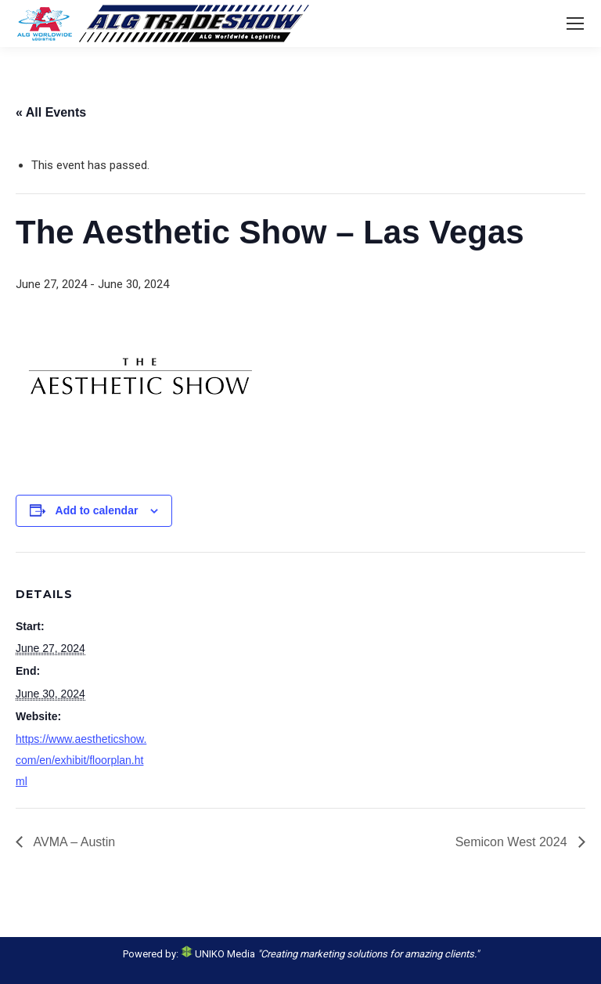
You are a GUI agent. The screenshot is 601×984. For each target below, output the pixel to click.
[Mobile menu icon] (575, 23)
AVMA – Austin (73, 842)
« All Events (51, 112)
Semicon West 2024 (512, 842)
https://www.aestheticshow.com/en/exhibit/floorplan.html (81, 760)
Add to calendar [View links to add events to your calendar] (97, 510)
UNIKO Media (218, 954)
